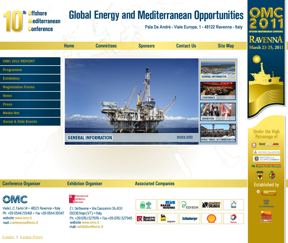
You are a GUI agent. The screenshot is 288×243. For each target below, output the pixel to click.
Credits (8, 237)
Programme (12, 70)
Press (7, 104)
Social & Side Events (20, 122)
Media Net (11, 113)
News (7, 96)
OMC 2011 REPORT (19, 61)
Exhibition (11, 78)
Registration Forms (19, 87)
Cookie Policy (31, 237)
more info (185, 137)
